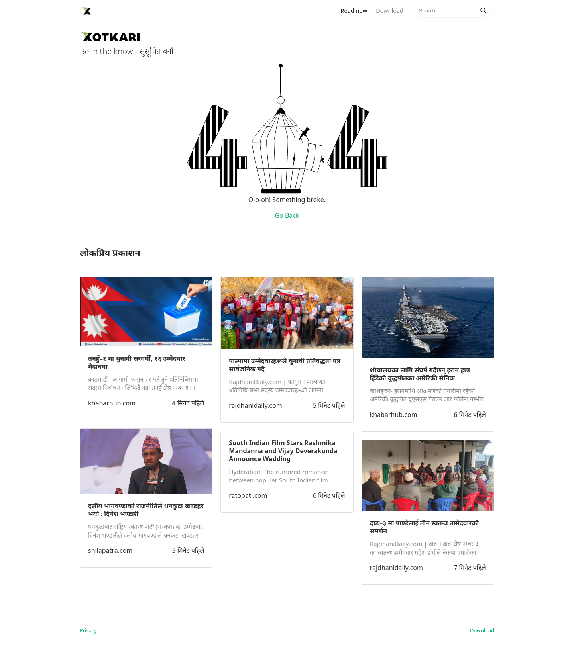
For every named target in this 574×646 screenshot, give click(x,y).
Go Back (287, 215)
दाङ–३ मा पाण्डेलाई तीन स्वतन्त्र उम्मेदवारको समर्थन (424, 527)
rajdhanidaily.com (255, 405)
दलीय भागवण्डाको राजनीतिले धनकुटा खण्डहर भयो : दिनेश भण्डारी (146, 509)
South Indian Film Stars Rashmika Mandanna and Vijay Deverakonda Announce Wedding (283, 450)
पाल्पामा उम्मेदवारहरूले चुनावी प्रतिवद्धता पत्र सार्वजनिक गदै (284, 364)
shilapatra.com (110, 550)
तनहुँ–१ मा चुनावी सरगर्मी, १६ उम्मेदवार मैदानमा (136, 362)
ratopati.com (248, 495)
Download (389, 10)
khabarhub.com (112, 403)
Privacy (88, 630)
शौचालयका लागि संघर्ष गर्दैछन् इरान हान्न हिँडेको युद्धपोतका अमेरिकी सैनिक (420, 374)
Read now (356, 10)
